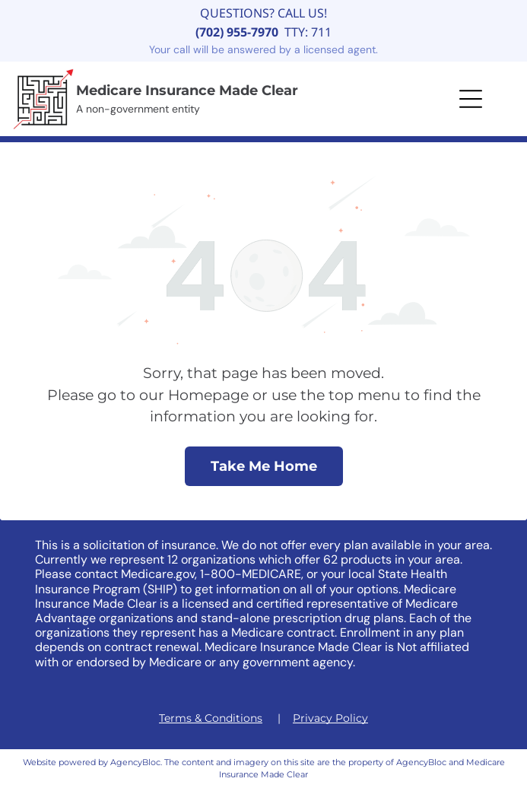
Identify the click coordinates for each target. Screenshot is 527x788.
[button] (470, 98)
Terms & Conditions (210, 718)
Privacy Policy (330, 718)
